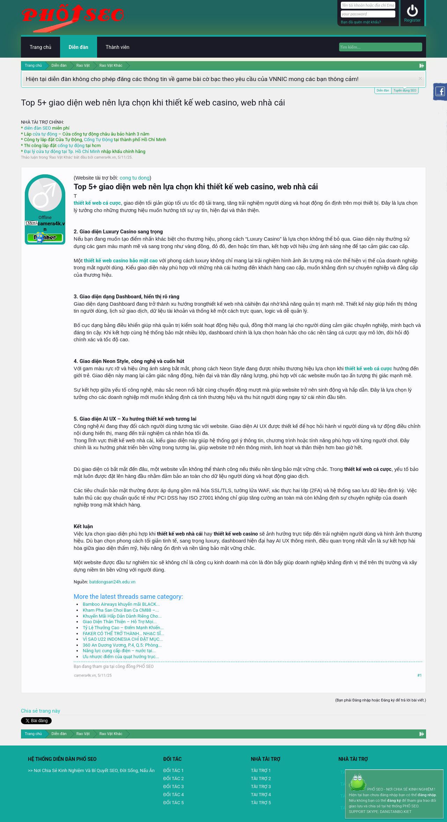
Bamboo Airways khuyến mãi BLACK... (121, 604)
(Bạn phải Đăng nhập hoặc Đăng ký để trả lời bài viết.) (380, 700)
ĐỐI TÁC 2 (173, 778)
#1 (419, 675)
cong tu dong (134, 178)
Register (412, 20)
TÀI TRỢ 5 (261, 802)
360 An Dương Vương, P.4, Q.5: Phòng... (122, 645)
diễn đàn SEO (37, 128)
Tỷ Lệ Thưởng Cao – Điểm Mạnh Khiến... (123, 627)
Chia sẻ (30, 711)
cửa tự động (44, 134)
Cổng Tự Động (98, 139)
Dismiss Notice (420, 78)
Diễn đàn (383, 90)
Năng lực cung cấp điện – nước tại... (119, 650)
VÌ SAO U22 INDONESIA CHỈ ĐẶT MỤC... (123, 639)
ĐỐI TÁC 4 (173, 794)
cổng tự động (71, 145)
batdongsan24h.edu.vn (112, 581)
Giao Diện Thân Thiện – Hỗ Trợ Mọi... (120, 621)
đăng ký (394, 800)
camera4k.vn (105, 157)
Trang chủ (40, 47)
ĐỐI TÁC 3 (173, 786)
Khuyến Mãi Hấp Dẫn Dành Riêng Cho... (122, 616)
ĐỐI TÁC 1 (173, 770)
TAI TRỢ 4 (261, 794)
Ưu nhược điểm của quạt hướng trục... (121, 656)
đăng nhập (427, 795)
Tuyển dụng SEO (405, 90)
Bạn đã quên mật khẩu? (361, 22)
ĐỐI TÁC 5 (173, 802)
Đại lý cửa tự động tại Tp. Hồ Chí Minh (62, 151)
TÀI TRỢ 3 (261, 786)
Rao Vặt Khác (61, 157)
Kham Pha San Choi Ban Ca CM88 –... (121, 610)
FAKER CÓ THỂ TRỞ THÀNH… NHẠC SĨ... (123, 633)
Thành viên (118, 47)
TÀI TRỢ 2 (261, 778)
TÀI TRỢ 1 (261, 770)
